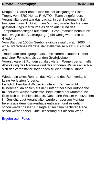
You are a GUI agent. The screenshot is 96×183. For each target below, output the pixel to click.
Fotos (26, 118)
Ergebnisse (10, 118)
